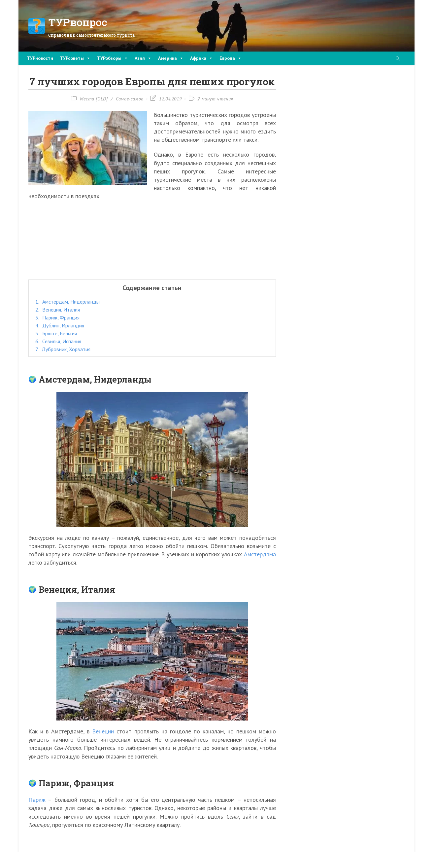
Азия (143, 58)
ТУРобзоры (112, 58)
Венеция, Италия (57, 309)
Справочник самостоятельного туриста (91, 35)
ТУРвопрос (77, 22)
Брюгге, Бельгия (56, 333)
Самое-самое (129, 99)
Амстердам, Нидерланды (67, 301)
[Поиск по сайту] (397, 59)
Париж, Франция (57, 317)
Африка (201, 58)
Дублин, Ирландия (59, 325)
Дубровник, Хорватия (62, 349)
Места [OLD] (94, 99)
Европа (230, 58)
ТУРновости (40, 58)
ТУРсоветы (75, 58)
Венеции (103, 731)
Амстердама (260, 554)
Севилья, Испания (58, 341)
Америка (170, 58)
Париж (37, 799)
